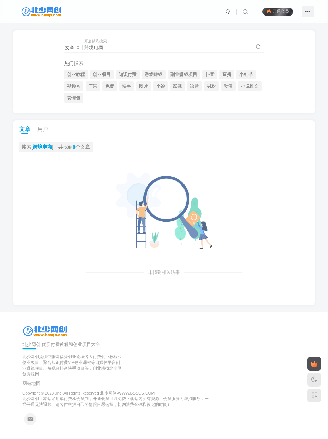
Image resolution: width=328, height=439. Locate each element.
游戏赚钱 (153, 74)
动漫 (228, 86)
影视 (177, 86)
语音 (194, 86)
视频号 (73, 86)
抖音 (210, 74)
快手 (126, 86)
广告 (92, 86)
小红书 (246, 74)
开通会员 (278, 11)
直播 (226, 74)
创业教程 (76, 74)
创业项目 (102, 74)
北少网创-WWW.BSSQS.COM (127, 393)
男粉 (211, 86)
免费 (109, 86)
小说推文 (250, 86)
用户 (42, 129)
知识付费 (128, 74)
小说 (160, 86)
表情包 (73, 98)
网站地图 (31, 383)
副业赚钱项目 (183, 74)
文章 (24, 129)
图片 (143, 86)
